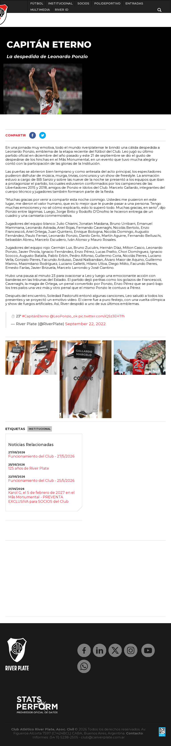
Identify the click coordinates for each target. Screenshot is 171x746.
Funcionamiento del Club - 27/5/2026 (41, 456)
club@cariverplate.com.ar (103, 737)
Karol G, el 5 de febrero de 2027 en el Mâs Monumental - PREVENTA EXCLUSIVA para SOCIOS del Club (41, 497)
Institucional (40, 428)
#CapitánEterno (35, 316)
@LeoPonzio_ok (63, 316)
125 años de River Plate (28, 468)
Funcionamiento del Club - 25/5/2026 (41, 480)
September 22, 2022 (85, 323)
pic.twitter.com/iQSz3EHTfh (101, 316)
